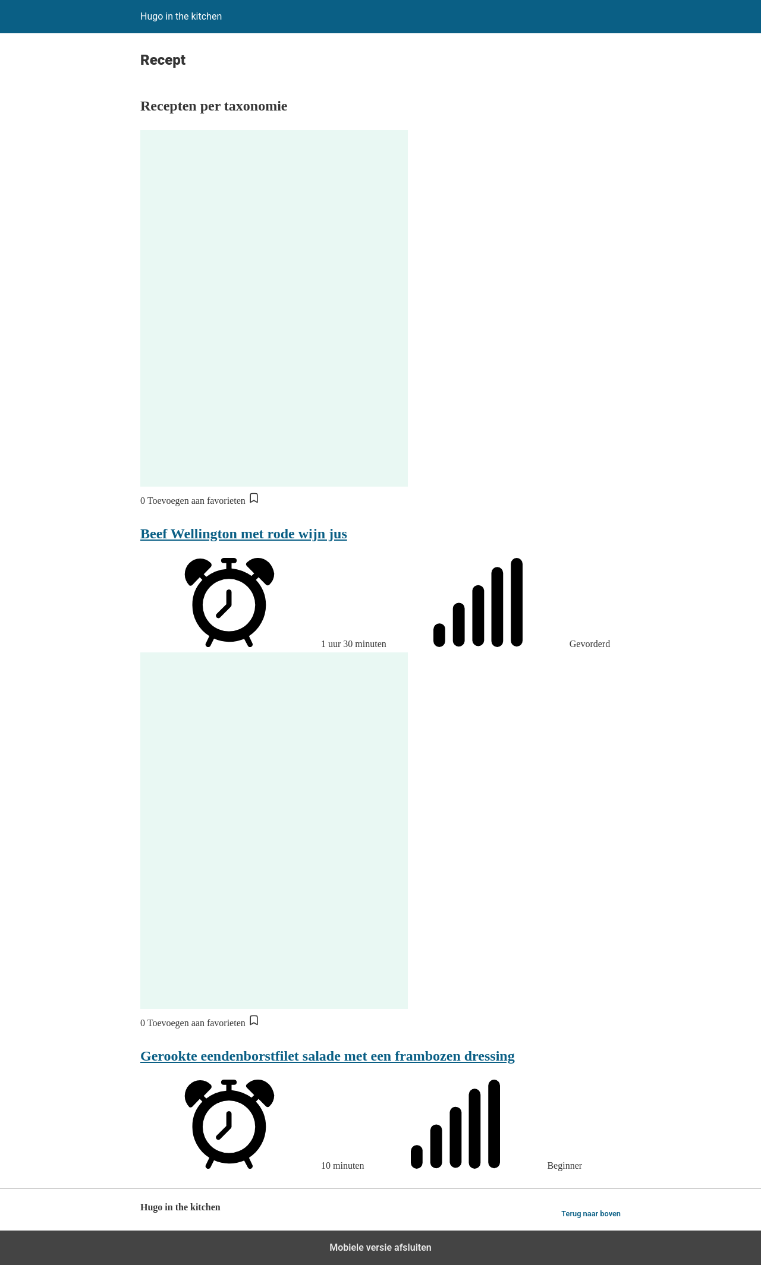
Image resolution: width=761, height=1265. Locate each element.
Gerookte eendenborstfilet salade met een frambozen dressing (327, 1056)
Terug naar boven (591, 1213)
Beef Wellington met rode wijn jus (243, 533)
